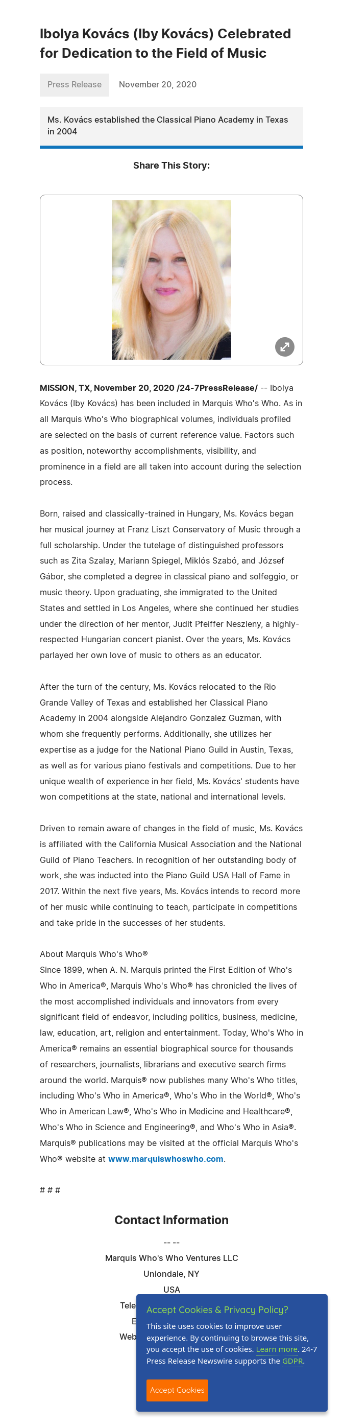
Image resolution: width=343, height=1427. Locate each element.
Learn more (277, 1349)
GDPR (292, 1360)
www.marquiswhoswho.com (166, 1159)
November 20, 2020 (158, 85)
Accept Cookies (177, 1390)
